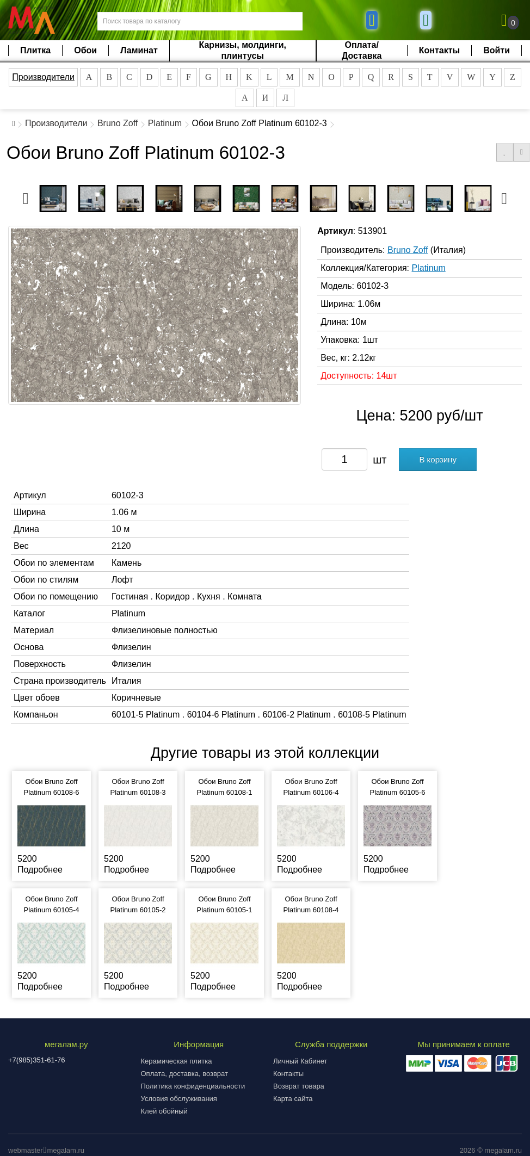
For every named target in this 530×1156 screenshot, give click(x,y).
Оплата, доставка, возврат (184, 1074)
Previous (25, 195)
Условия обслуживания (179, 1099)
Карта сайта (292, 1099)
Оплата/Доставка (362, 50)
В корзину (437, 459)
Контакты (439, 50)
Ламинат (139, 50)
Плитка (35, 50)
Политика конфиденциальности (193, 1086)
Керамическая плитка (176, 1061)
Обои (85, 50)
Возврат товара (298, 1086)
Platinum (165, 123)
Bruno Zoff (117, 123)
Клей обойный (164, 1111)
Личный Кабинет (300, 1061)
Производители (43, 77)
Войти (496, 50)
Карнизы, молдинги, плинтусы (242, 50)
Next (504, 195)
